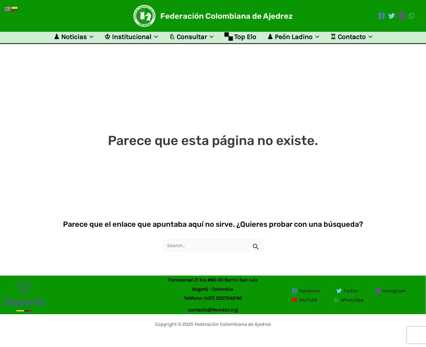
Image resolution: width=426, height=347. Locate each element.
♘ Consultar (191, 39)
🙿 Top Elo (240, 39)
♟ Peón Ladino (293, 39)
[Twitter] (391, 16)
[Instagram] (401, 16)
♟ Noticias (73, 39)
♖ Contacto (351, 39)
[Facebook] (381, 16)
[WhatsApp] (411, 16)
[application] (90, 39)
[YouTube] (304, 300)
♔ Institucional (131, 39)
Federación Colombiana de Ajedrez (226, 16)
